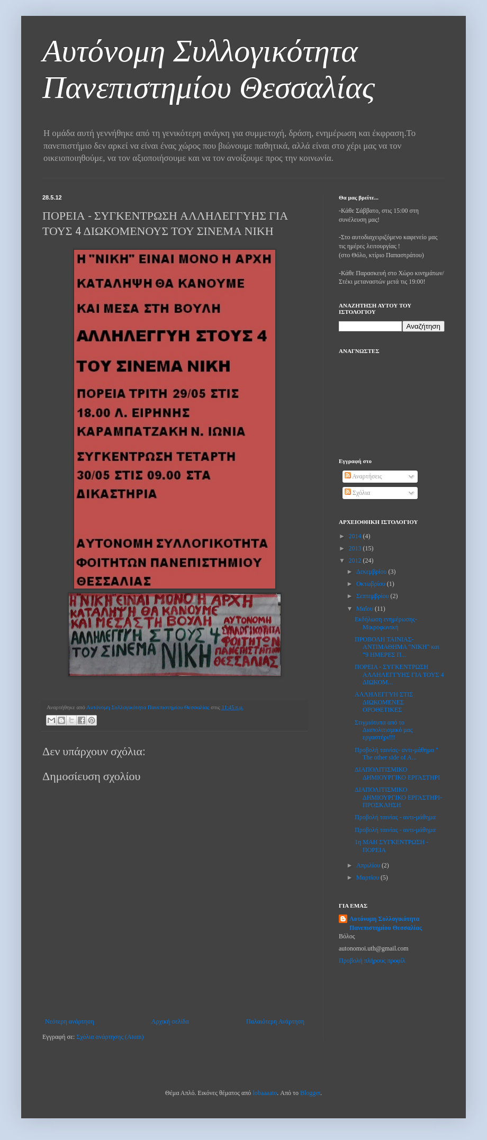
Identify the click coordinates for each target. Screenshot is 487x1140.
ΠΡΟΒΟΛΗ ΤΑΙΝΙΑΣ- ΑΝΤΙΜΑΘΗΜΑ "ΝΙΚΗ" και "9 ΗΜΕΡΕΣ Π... (397, 647)
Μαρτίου (368, 877)
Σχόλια (357, 492)
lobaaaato (264, 1093)
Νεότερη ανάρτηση (69, 1021)
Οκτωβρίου (371, 583)
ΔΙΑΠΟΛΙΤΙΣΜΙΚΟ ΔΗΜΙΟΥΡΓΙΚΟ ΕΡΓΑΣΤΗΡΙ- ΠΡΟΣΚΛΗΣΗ (398, 797)
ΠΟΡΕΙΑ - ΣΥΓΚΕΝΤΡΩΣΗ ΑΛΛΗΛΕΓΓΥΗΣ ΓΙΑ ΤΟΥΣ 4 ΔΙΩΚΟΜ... (399, 674)
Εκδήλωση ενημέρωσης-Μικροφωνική (386, 623)
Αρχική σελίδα (170, 1021)
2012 (356, 560)
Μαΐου (365, 608)
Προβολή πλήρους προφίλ (372, 960)
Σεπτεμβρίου (373, 596)
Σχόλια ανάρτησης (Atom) (109, 1037)
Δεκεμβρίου (372, 571)
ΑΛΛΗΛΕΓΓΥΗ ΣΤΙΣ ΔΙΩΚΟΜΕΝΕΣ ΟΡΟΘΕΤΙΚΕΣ (384, 702)
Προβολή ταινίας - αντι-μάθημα (395, 817)
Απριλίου (369, 865)
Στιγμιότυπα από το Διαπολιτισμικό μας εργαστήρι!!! (384, 730)
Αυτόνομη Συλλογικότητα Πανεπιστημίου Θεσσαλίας (385, 923)
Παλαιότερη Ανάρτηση (275, 1021)
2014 (356, 536)
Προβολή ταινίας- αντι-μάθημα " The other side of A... (396, 753)
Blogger (310, 1093)
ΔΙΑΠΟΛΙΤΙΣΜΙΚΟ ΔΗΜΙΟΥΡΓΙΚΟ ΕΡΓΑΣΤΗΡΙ (397, 773)
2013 (356, 548)
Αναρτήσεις (363, 476)
